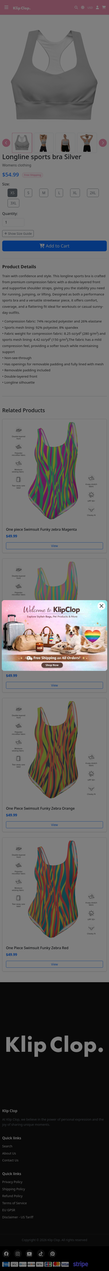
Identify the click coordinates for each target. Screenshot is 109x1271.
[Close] (101, 606)
